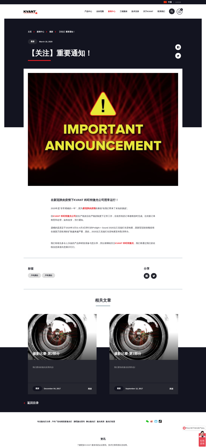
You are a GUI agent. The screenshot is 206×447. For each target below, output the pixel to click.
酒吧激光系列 (79, 421)
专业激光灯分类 (43, 421)
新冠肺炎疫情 (89, 208)
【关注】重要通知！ (66, 32)
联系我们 (161, 11)
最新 (51, 32)
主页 (30, 32)
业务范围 (100, 11)
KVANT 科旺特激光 (124, 243)
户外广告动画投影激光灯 (62, 421)
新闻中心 (111, 11)
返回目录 (31, 402)
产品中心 (88, 11)
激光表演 (100, 421)
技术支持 (135, 11)
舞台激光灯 (90, 421)
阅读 (90, 389)
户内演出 (34, 275)
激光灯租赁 (110, 421)
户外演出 (48, 275)
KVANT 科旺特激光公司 (64, 216)
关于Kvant (148, 11)
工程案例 (123, 11)
